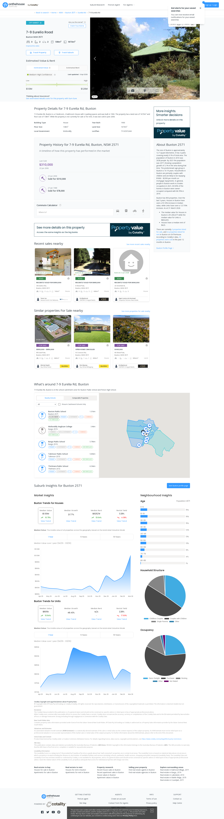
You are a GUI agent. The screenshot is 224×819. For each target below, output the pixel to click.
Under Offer (40, 340)
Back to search (42, 12)
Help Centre (177, 803)
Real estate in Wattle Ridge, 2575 (173, 777)
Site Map (82, 803)
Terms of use (151, 799)
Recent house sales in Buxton (108, 770)
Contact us (177, 799)
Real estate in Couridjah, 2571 (172, 780)
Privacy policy (151, 803)
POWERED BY (50, 804)
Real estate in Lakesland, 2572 (172, 775)
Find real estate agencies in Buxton (142, 772)
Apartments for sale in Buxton (46, 772)
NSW (61, 12)
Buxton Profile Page (165, 248)
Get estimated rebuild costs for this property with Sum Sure (51, 98)
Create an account (118, 799)
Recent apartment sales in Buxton (110, 772)
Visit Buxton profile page (178, 485)
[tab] (50, 537)
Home (54, 12)
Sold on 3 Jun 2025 (121, 273)
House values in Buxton (106, 775)
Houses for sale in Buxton (44, 770)
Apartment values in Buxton (108, 777)
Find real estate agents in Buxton (142, 770)
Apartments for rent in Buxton (77, 772)
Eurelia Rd (82, 12)
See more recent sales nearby (138, 244)
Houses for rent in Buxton (76, 770)
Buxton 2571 (70, 12)
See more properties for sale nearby (136, 311)
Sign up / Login (211, 5)
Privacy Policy (128, 816)
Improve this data (32, 46)
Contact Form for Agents (118, 803)
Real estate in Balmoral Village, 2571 (174, 770)
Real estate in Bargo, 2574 (170, 772)
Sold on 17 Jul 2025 (43, 273)
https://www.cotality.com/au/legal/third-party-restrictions (161, 739)
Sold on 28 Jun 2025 (83, 273)
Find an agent (82, 799)
